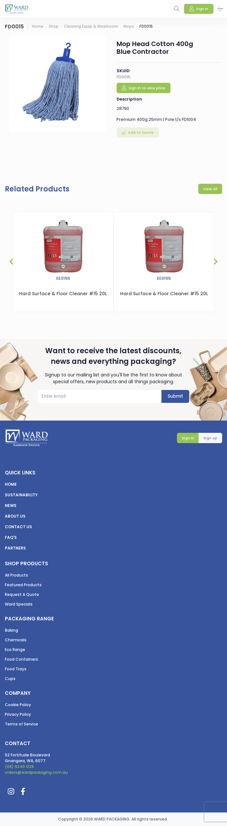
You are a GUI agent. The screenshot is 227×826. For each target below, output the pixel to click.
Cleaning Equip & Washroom (91, 26)
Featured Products (23, 585)
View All (210, 188)
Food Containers (21, 659)
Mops (128, 26)
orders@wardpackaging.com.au (36, 772)
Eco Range (15, 649)
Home (37, 26)
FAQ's (11, 537)
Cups (10, 678)
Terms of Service (21, 724)
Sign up (210, 438)
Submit (175, 396)
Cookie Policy (18, 704)
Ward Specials (19, 604)
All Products (16, 575)
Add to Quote (140, 132)
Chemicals (15, 640)
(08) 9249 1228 (19, 766)
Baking (11, 630)
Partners (15, 548)
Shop (53, 26)
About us (15, 516)
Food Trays (15, 669)
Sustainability (21, 495)
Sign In (188, 438)
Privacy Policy (18, 714)
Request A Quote (22, 594)
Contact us (18, 527)
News (10, 505)
